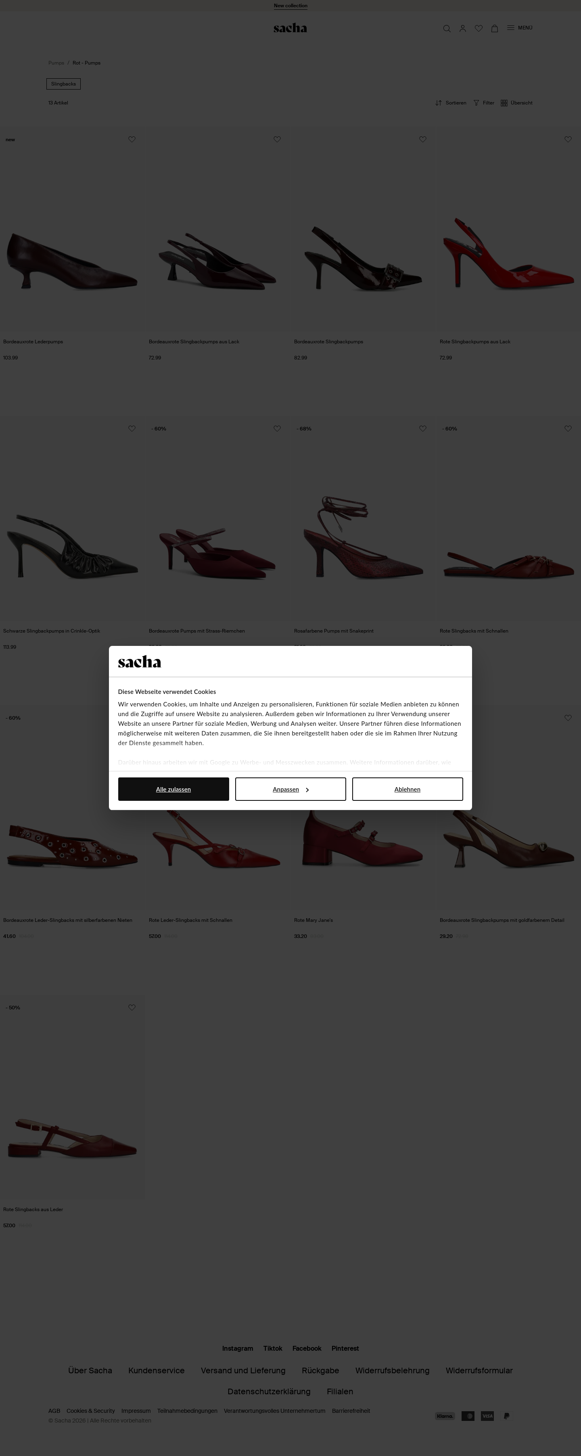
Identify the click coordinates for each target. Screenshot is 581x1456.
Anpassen (291, 789)
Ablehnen (407, 789)
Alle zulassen (173, 789)
